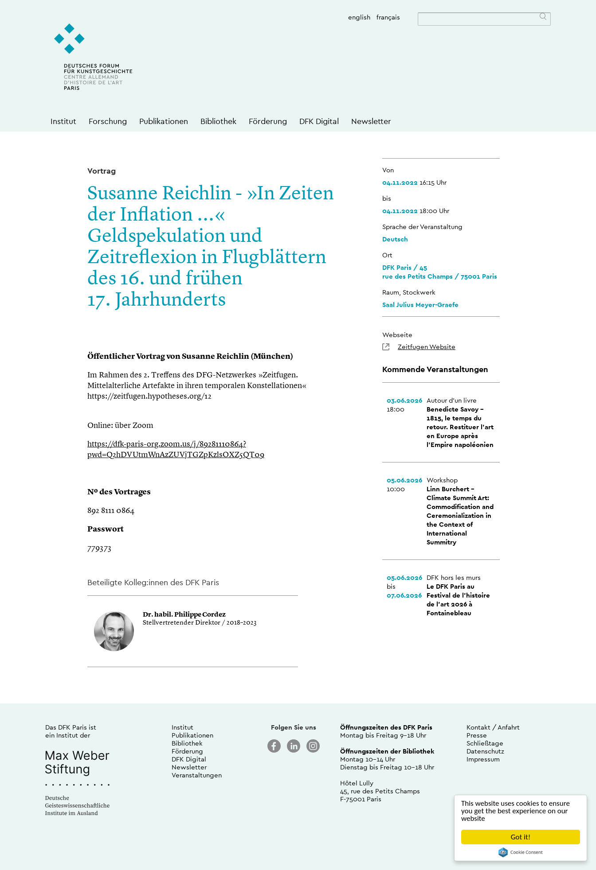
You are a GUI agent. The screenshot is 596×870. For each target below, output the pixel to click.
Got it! (520, 837)
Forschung (108, 121)
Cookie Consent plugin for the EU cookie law (520, 852)
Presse (477, 735)
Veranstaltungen (197, 775)
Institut (63, 121)
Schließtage (485, 743)
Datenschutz (485, 751)
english (359, 17)
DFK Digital (319, 121)
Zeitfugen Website (426, 346)
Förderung (268, 121)
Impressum (483, 759)
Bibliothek (218, 121)
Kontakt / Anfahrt (493, 727)
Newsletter (371, 121)
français (388, 17)
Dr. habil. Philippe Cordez (184, 615)
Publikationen (163, 121)
